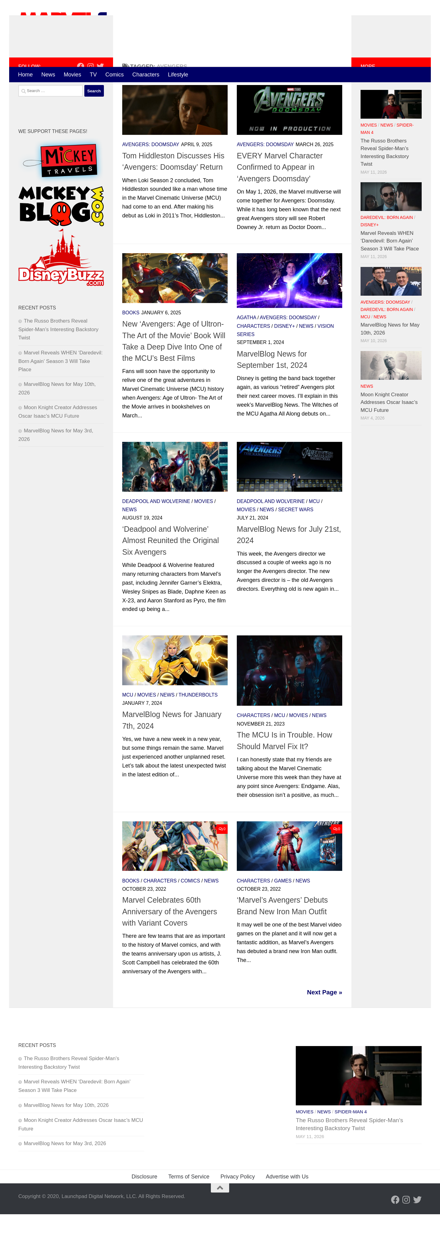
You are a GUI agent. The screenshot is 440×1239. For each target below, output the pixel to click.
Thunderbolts (198, 720)
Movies (72, 75)
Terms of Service (189, 1201)
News (48, 75)
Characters (145, 75)
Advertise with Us (287, 1201)
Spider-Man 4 (351, 1136)
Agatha (246, 342)
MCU (314, 526)
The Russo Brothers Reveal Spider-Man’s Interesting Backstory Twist (58, 354)
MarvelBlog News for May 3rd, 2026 (65, 1168)
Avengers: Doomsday (150, 169)
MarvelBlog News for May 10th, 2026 (66, 1130)
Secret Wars (295, 534)
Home (25, 75)
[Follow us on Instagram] (90, 91)
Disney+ (284, 350)
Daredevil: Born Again (387, 242)
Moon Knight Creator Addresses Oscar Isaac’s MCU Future (389, 427)
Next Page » (324, 1017)
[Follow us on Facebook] (80, 91)
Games (283, 905)
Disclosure (144, 1201)
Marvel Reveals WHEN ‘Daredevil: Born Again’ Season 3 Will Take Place (60, 386)
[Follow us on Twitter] (100, 91)
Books (130, 337)
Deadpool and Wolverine (156, 526)
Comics (114, 75)
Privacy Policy (237, 1201)
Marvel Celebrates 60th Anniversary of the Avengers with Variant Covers (169, 936)
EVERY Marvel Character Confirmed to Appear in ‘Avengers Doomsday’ (280, 192)
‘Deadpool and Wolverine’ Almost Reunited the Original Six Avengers (170, 565)
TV (93, 75)
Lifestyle (178, 75)
